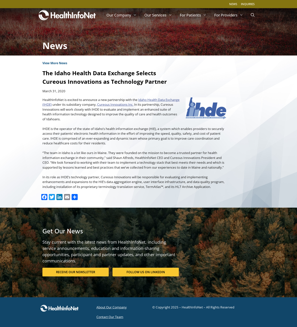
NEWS (233, 4)
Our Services (160, 15)
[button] (252, 15)
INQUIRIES (248, 4)
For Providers (230, 15)
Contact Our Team (109, 317)
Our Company (123, 15)
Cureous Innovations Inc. (115, 104)
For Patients (195, 15)
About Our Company (111, 307)
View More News (54, 63)
